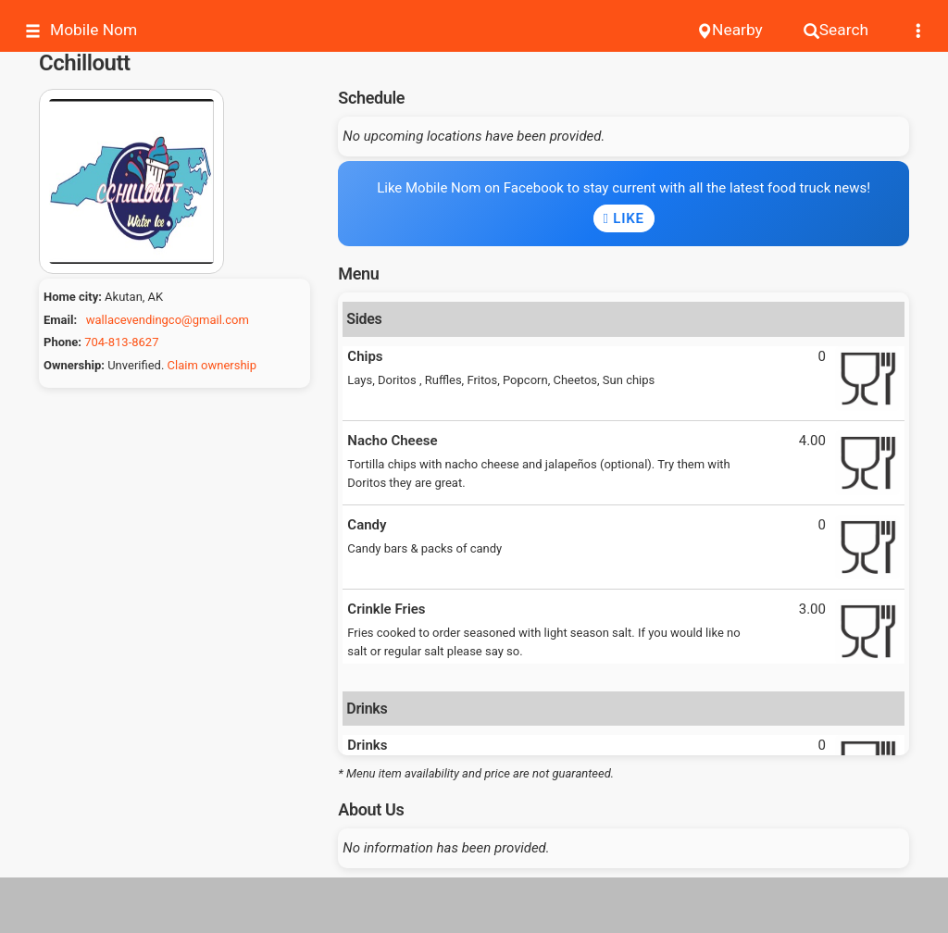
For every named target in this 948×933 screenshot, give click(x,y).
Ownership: (74, 365)
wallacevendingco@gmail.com (167, 320)
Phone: (62, 342)
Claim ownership (212, 365)
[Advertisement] (474, 905)
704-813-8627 (121, 342)
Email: (60, 320)
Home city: (73, 297)
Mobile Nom (81, 30)
